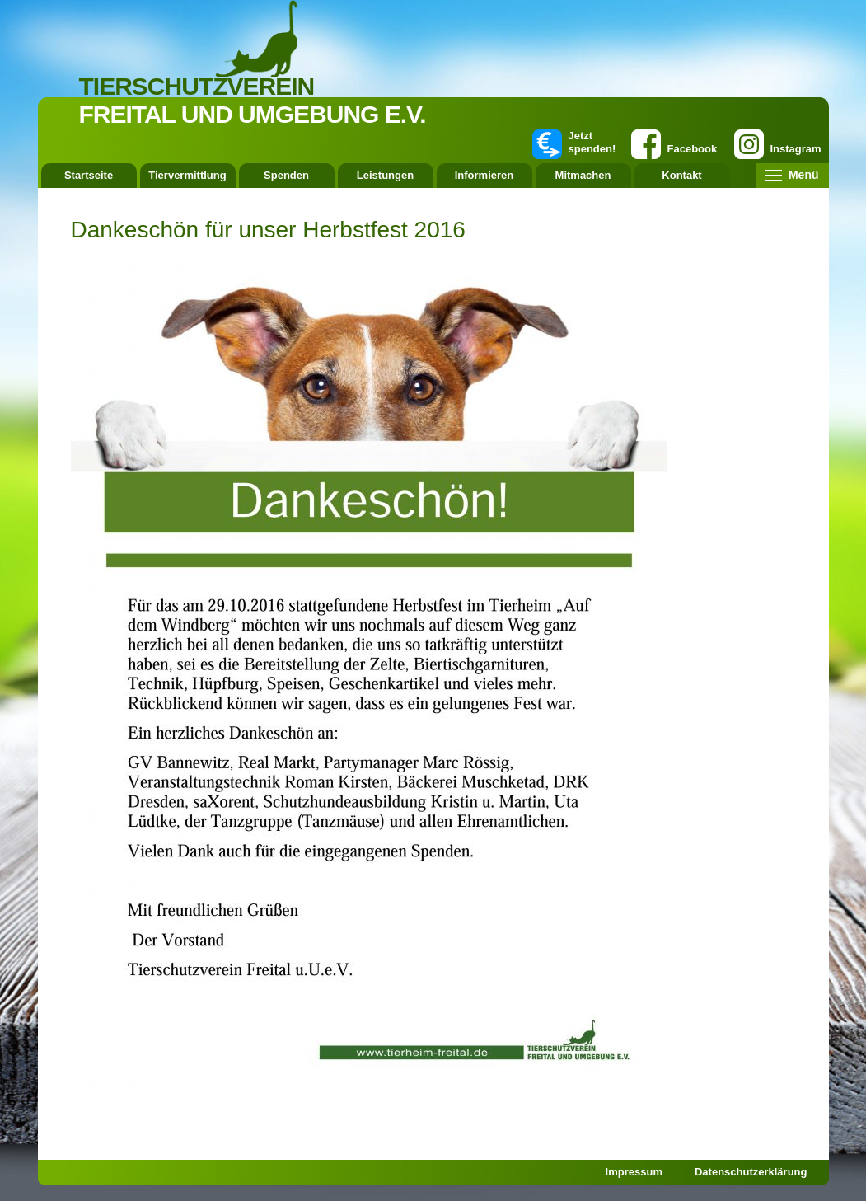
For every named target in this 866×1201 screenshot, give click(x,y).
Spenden (286, 175)
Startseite (88, 175)
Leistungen (385, 175)
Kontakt (681, 175)
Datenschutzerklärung (751, 1172)
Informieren (484, 175)
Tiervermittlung (187, 175)
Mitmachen (583, 175)
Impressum (634, 1172)
